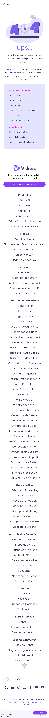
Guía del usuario (24, 658)
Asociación (24, 601)
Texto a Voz (24, 314)
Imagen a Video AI (16, 100)
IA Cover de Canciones (24, 329)
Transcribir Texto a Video (24, 350)
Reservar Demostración (24, 630)
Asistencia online (25, 663)
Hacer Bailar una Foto (24, 392)
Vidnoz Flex (24, 213)
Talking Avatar (24, 308)
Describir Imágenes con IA (24, 381)
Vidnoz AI (24, 203)
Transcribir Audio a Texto (24, 355)
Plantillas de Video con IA (24, 291)
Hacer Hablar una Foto (18, 132)
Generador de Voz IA (24, 345)
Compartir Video (24, 584)
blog (14, 73)
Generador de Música (24, 334)
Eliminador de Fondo (24, 475)
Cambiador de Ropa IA (24, 460)
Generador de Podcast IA (24, 444)
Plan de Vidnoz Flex (24, 263)
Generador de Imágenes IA (24, 366)
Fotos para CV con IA (24, 423)
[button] (16, 716)
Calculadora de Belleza (24, 465)
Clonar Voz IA (14, 105)
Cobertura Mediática (24, 607)
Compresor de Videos (24, 428)
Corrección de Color (24, 449)
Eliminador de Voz (24, 439)
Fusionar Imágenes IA (24, 376)
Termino (21, 705)
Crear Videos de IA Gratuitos (24, 185)
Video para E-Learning (24, 493)
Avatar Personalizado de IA (24, 286)
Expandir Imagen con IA (24, 371)
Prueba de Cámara (24, 558)
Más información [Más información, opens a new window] (8, 714)
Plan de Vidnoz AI (24, 242)
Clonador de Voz (24, 324)
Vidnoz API (25, 624)
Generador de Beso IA (24, 418)
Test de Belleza (15, 115)
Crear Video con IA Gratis (19, 120)
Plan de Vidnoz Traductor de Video (24, 247)
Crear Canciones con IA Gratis (22, 110)
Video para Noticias (24, 508)
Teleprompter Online (24, 563)
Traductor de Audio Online (24, 434)
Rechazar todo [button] (40, 715)
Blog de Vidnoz (24, 647)
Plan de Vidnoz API (24, 257)
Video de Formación (24, 503)
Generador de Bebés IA (24, 470)
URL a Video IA (24, 402)
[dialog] (24, 714)
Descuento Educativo (24, 635)
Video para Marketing (24, 514)
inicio (30, 69)
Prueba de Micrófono (24, 552)
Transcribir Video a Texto (24, 361)
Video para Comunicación (24, 524)
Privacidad (12, 705)
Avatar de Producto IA (24, 280)
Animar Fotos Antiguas (18, 137)
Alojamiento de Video (24, 579)
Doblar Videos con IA (24, 407)
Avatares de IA (24, 275)
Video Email (25, 573)
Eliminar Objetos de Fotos (24, 454)
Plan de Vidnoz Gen (24, 252)
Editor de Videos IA (24, 296)
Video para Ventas (24, 519)
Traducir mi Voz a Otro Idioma (21, 142)
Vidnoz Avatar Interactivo (24, 229)
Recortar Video (24, 568)
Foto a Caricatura (24, 387)
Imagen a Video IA (24, 319)
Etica (28, 705)
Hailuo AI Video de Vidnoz (24, 481)
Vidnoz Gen (24, 208)
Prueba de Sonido (24, 547)
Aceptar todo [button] (40, 712)
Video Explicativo (25, 498)
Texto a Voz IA (14, 95)
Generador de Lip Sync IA (25, 413)
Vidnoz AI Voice (25, 219)
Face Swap (24, 397)
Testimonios (24, 612)
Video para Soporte (24, 529)
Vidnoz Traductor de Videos (24, 224)
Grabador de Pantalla (24, 542)
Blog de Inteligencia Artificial (24, 653)
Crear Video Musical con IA (24, 340)
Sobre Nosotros (24, 596)
